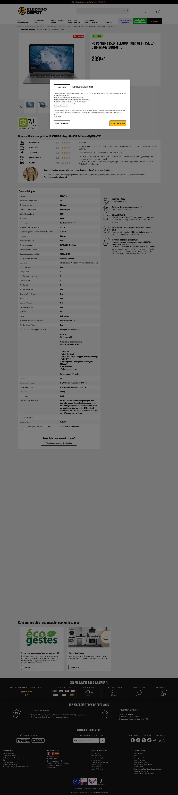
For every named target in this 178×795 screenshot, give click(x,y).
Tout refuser (62, 87)
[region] (90, 104)
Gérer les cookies (61, 123)
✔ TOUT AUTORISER (118, 123)
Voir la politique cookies (61, 106)
